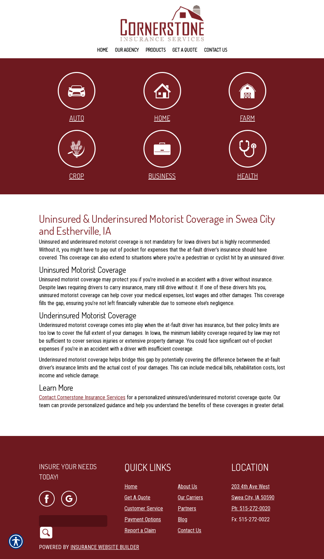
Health (248, 155)
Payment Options (142, 501)
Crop (77, 155)
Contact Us (189, 512)
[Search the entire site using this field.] (73, 503)
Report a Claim (140, 512)
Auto (76, 97)
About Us (187, 468)
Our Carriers (190, 479)
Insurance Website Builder (104, 529)
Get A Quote (137, 479)
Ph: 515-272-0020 (250, 490)
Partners (187, 490)
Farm (247, 97)
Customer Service (143, 490)
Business (162, 155)
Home (162, 97)
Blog (182, 501)
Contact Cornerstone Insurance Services (82, 397)
